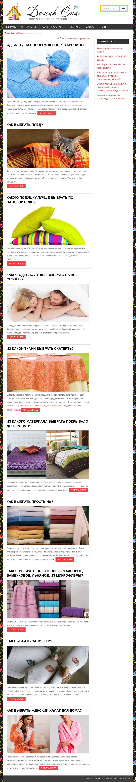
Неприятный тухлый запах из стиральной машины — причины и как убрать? (112, 75)
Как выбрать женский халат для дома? (44, 710)
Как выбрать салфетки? (29, 641)
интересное (29, 26)
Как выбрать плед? (25, 125)
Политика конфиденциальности (115, 779)
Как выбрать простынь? (30, 502)
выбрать (10, 26)
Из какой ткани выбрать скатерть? (40, 348)
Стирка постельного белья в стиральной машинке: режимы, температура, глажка (112, 87)
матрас (90, 26)
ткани (103, 26)
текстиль (74, 26)
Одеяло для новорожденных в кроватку (45, 45)
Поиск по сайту (92, 779)
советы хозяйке (52, 26)
